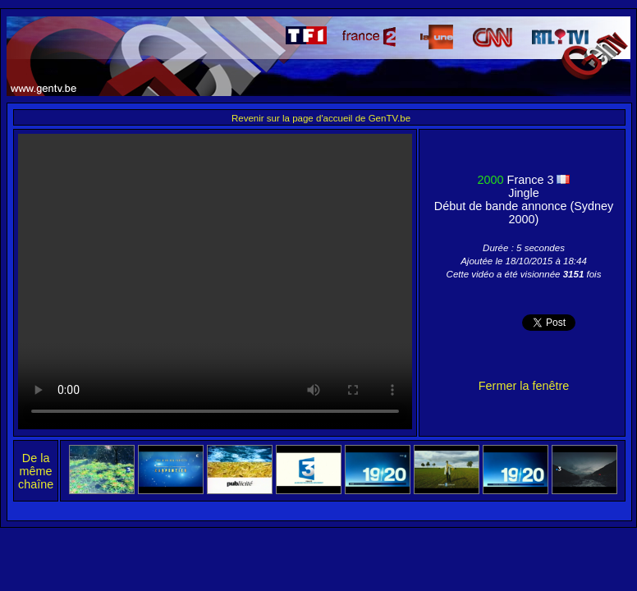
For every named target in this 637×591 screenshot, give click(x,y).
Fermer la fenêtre (524, 385)
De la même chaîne (35, 471)
